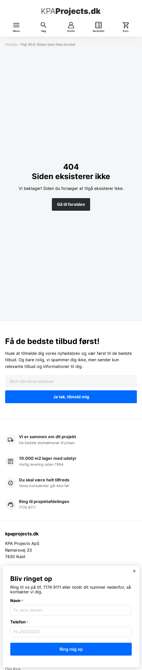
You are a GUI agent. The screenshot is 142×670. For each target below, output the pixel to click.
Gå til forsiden (71, 204)
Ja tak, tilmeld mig (71, 396)
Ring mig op (71, 649)
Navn (16, 600)
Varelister (98, 31)
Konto (71, 31)
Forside (11, 44)
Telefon (19, 622)
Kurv (126, 31)
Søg (43, 31)
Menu (16, 31)
